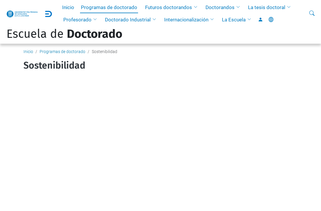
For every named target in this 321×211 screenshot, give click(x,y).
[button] (197, 7)
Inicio (68, 7)
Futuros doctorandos (168, 7)
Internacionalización (186, 20)
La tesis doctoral (266, 7)
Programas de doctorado (109, 7)
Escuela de (64, 34)
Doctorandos (220, 7)
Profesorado (77, 20)
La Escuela (234, 20)
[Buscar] (312, 13)
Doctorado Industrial (128, 20)
